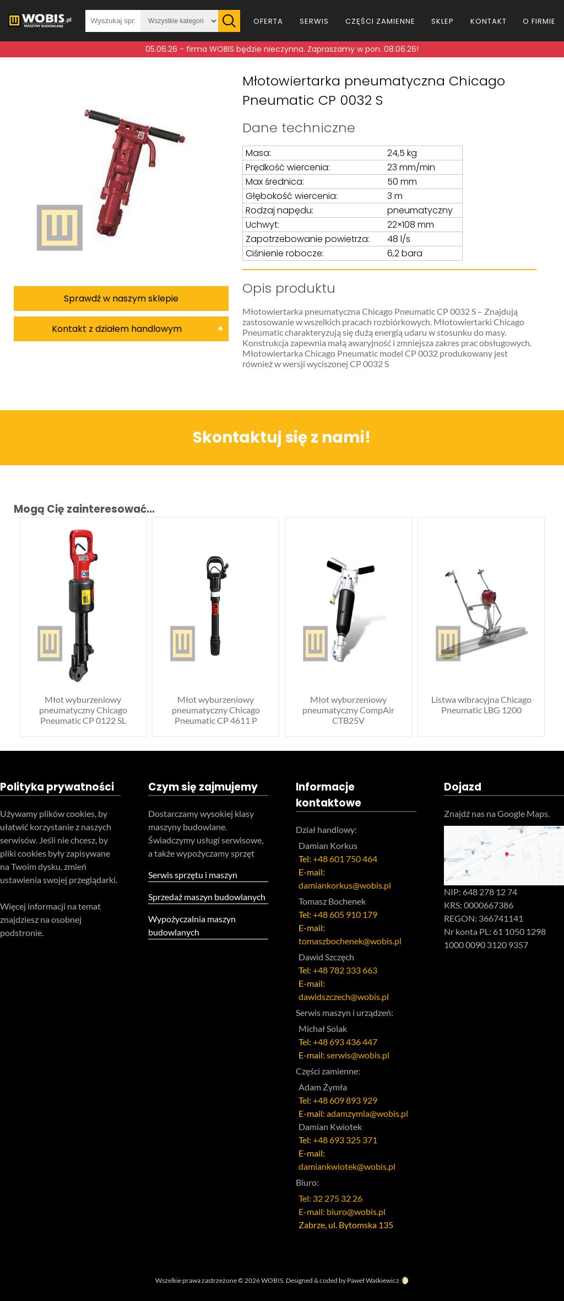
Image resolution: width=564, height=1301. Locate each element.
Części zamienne (380, 21)
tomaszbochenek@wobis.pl (350, 941)
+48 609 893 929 (345, 1100)
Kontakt (488, 21)
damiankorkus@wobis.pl (345, 885)
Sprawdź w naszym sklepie (121, 298)
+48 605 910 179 (345, 914)
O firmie (539, 21)
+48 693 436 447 (345, 1041)
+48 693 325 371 (345, 1140)
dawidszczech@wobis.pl (344, 996)
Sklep (442, 21)
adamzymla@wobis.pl (367, 1113)
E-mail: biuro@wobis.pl (342, 1211)
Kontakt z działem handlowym (117, 328)
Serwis (314, 21)
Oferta (268, 21)
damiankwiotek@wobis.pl (347, 1166)
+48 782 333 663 (345, 970)
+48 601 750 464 (345, 858)
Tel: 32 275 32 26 (330, 1198)
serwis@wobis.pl (358, 1055)
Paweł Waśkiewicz (373, 1280)
